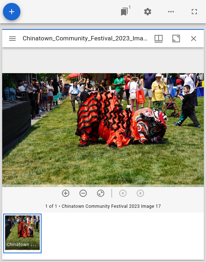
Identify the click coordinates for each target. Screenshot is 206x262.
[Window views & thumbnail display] (158, 38)
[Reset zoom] (100, 193)
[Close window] (193, 38)
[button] (22, 233)
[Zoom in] (65, 193)
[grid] (103, 236)
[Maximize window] (176, 38)
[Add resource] (11, 11)
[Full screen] (194, 11)
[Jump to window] (124, 11)
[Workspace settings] (147, 11)
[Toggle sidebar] (12, 38)
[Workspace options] (171, 11)
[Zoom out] (83, 193)
